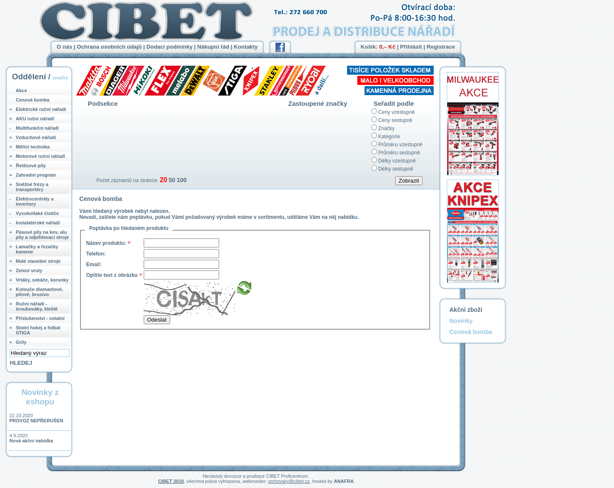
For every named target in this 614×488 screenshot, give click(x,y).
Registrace (441, 47)
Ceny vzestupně (396, 112)
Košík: (378, 47)
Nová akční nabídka (31, 440)
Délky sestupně (395, 169)
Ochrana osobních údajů (109, 47)
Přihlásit (411, 47)
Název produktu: (106, 243)
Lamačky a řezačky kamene (37, 249)
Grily (21, 342)
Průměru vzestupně (400, 145)
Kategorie (389, 136)
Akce (21, 90)
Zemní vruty (29, 270)
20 (163, 179)
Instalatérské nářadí (38, 222)
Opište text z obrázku (112, 275)
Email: (93, 264)
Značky (386, 128)
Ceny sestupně (395, 120)
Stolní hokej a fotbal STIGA (38, 330)
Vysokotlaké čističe (37, 213)
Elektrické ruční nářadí (41, 109)
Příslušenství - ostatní (40, 318)
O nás (64, 47)
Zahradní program (36, 174)
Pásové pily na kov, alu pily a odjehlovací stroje (42, 234)
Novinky (460, 320)
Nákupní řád (213, 47)
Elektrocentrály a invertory (35, 201)
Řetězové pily (31, 165)
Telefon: (96, 254)
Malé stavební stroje (38, 261)
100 (181, 180)
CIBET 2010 (171, 481)
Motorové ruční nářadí (40, 156)
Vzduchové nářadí (36, 137)
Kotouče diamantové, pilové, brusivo (39, 292)
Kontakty (246, 47)
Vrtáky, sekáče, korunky (42, 279)
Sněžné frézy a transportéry (32, 187)
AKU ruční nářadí (35, 118)
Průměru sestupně (399, 153)
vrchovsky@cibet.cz (289, 481)
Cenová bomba (32, 99)
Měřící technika (32, 146)
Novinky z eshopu (39, 397)
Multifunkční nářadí (37, 128)
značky (60, 77)
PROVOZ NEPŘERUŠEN (36, 420)
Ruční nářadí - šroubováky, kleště (37, 306)
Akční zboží (465, 309)
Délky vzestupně (397, 161)
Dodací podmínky (169, 47)
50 (171, 180)
